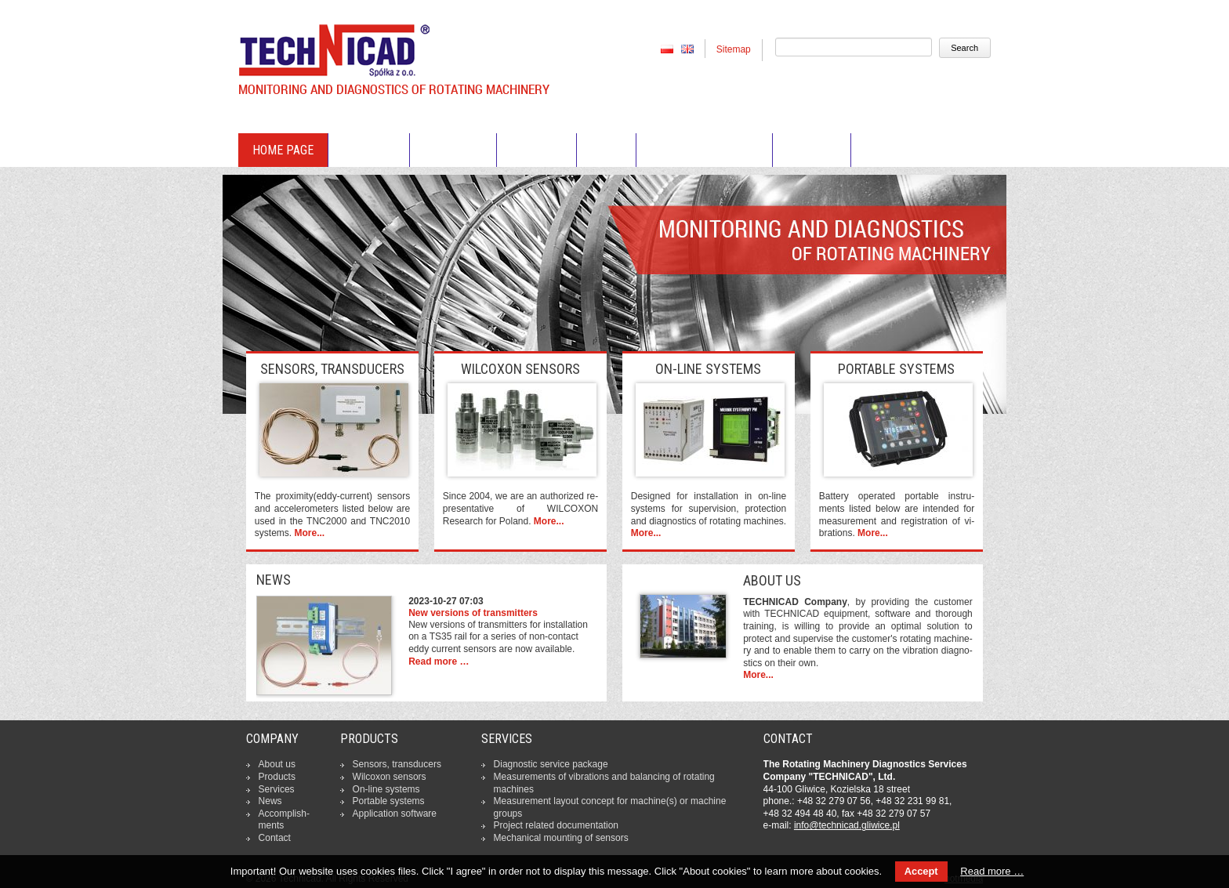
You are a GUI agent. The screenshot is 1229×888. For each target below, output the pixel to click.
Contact (811, 150)
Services (536, 150)
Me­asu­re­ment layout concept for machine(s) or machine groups (610, 807)
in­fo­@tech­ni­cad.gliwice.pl (847, 825)
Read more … (438, 661)
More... (309, 532)
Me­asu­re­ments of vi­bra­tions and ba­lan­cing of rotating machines (604, 783)
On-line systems (386, 789)
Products (453, 150)
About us (369, 150)
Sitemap (733, 49)
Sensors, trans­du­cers (397, 764)
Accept (921, 871)
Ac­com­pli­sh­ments (284, 820)
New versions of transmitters (473, 612)
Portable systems (389, 801)
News (606, 150)
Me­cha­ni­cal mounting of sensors (561, 837)
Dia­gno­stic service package (551, 764)
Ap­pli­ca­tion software (395, 813)
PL (667, 48)
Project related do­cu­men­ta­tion (556, 825)
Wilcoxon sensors (389, 776)
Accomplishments (704, 150)
